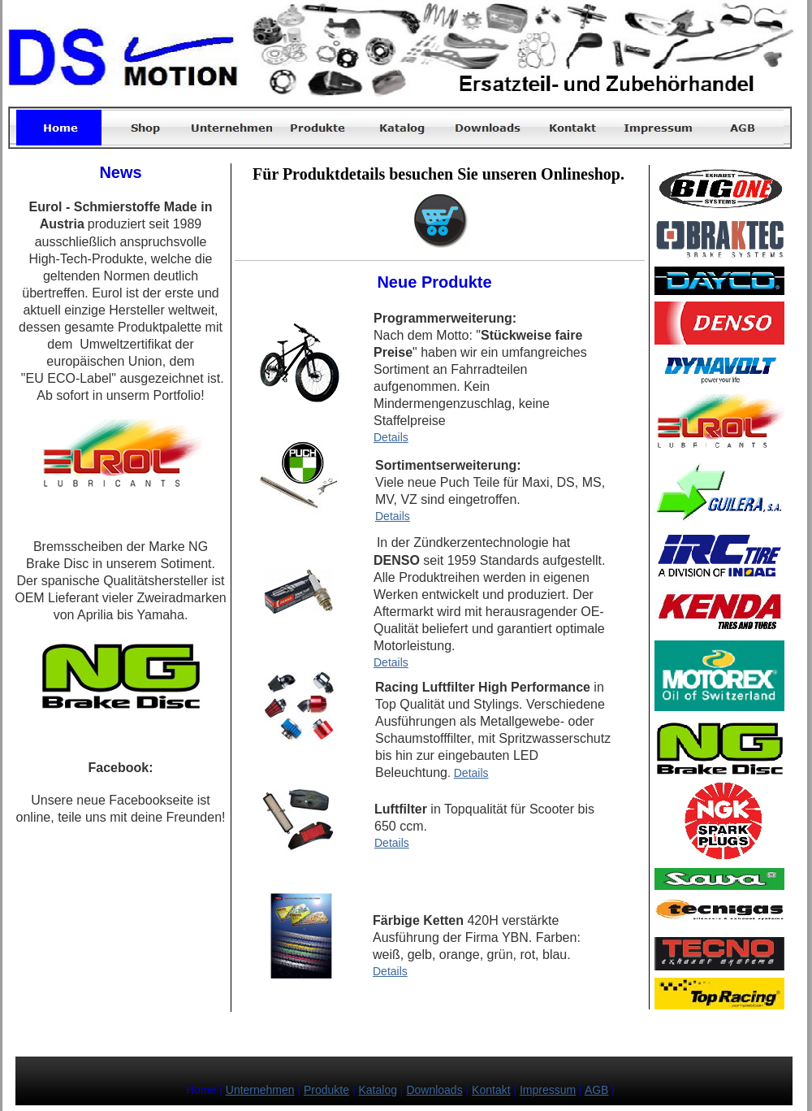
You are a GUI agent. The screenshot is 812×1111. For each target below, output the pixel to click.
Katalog (377, 1089)
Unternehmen (260, 1089)
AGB (597, 1089)
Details (391, 437)
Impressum (548, 1089)
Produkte (326, 1089)
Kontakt (491, 1089)
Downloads (434, 1089)
